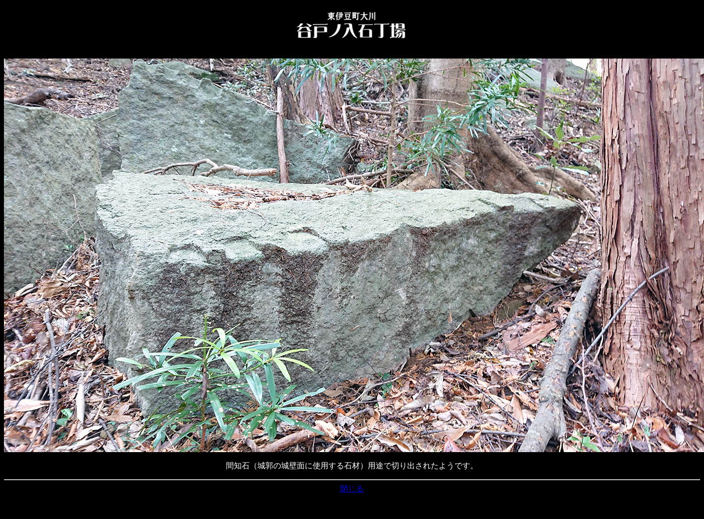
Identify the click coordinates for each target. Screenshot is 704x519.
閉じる (352, 489)
